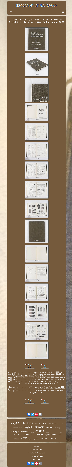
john (30, 439)
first (27, 434)
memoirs (61, 424)
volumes (49, 427)
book (30, 423)
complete (15, 423)
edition (39, 431)
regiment (36, 439)
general (47, 432)
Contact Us (37, 450)
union (32, 432)
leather (40, 434)
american (40, 423)
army (61, 432)
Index (36, 446)
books (53, 435)
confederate (53, 423)
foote (59, 435)
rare (51, 438)
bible (20, 428)
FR (39, 460)
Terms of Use (37, 456)
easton (52, 432)
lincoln (33, 435)
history (39, 427)
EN (34, 460)
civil (24, 438)
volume (44, 439)
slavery (15, 428)
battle (57, 439)
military (57, 428)
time (57, 432)
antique (15, 431)
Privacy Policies (37, 453)
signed (47, 435)
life (23, 423)
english (28, 427)
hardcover (25, 432)
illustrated (20, 435)
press (16, 439)
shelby (14, 435)
